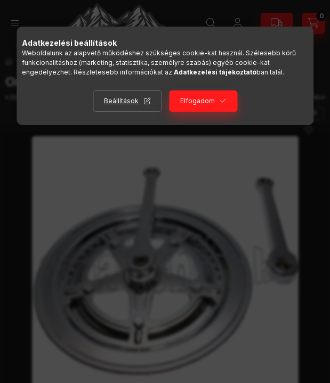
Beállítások (121, 101)
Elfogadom (197, 101)
